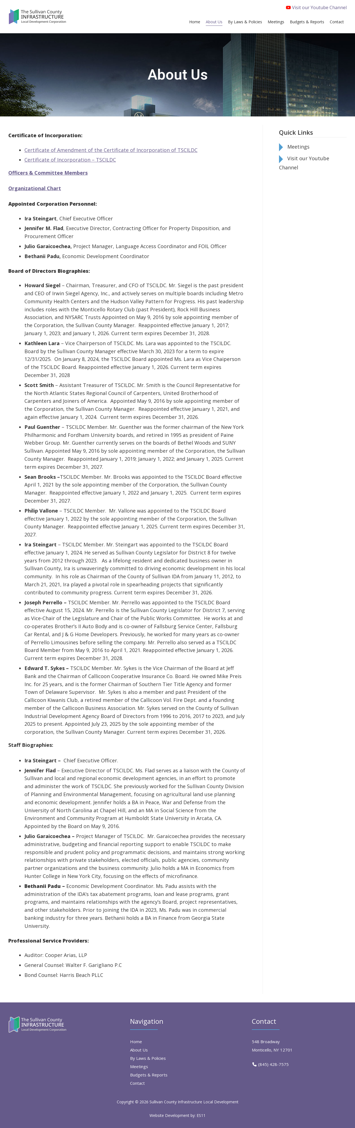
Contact (137, 1083)
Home (136, 1041)
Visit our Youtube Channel (316, 7)
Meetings (298, 146)
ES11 (201, 1115)
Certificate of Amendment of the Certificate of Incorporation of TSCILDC (110, 150)
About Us (139, 1050)
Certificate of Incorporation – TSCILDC (70, 159)
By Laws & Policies (148, 1058)
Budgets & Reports (149, 1075)
